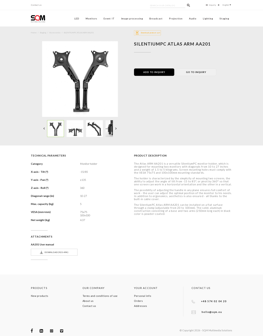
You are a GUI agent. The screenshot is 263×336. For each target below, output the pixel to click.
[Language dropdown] (227, 5)
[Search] (167, 6)
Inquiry (213, 5)
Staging (224, 18)
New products (39, 295)
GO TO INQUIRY (196, 72)
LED (76, 18)
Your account (146, 287)
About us (88, 300)
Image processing (132, 18)
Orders (138, 300)
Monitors (91, 18)
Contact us (36, 5)
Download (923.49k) (54, 252)
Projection (176, 18)
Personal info (142, 295)
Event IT (109, 18)
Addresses (140, 305)
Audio (193, 18)
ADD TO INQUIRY (154, 72)
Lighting (208, 18)
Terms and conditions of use (100, 295)
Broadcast (156, 18)
